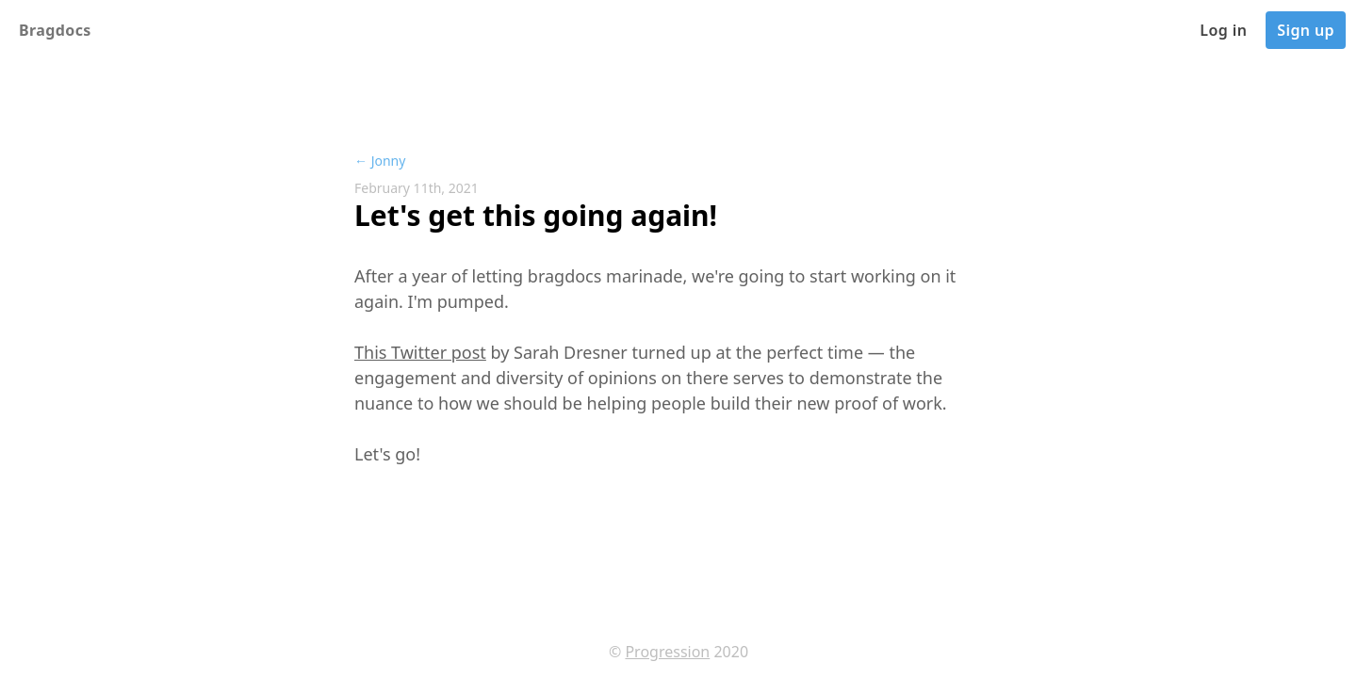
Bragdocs (55, 30)
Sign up (1305, 30)
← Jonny (379, 161)
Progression (667, 651)
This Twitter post (420, 352)
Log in (1223, 30)
